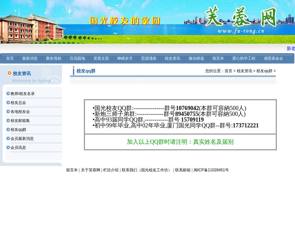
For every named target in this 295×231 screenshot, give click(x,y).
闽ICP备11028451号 (211, 170)
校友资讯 (172, 58)
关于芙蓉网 (90, 170)
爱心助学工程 (243, 58)
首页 (10, 58)
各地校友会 (20, 111)
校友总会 (18, 102)
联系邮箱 (183, 170)
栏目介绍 (111, 170)
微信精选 (196, 58)
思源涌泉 (148, 58)
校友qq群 (18, 129)
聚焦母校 (53, 58)
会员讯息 (18, 147)
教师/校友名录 (23, 93)
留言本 (218, 58)
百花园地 (77, 58)
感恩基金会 (273, 58)
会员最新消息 (22, 138)
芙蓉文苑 (101, 58)
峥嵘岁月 (125, 58)
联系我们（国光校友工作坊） (147, 170)
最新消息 (30, 58)
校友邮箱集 (20, 120)
